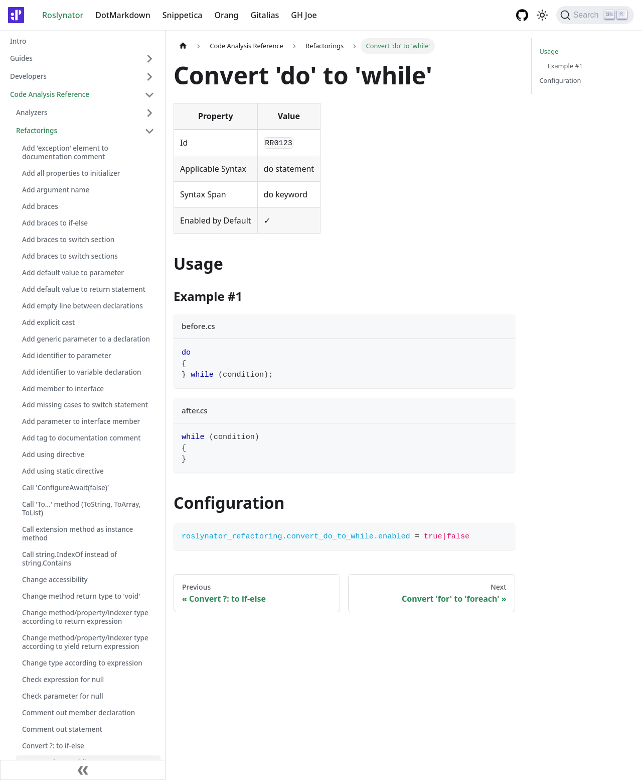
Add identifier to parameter (66, 355)
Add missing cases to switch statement (85, 404)
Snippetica (183, 15)
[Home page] (183, 46)
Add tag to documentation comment (81, 437)
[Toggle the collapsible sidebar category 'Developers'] (149, 77)
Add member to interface (63, 388)
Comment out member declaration (78, 712)
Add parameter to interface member (81, 421)
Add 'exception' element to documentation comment (65, 152)
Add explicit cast (48, 322)
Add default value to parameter (73, 272)
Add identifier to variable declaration (81, 372)
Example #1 (565, 65)
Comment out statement (62, 729)
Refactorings (36, 130)
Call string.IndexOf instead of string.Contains (69, 558)
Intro (18, 41)
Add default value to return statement (83, 289)
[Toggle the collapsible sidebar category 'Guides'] (149, 59)
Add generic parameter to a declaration (86, 339)
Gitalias (265, 15)
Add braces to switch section (68, 239)
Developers (28, 76)
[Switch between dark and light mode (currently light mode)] (542, 15)
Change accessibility (55, 579)
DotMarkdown (122, 15)
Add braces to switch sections (70, 256)
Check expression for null (63, 679)
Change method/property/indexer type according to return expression (85, 617)
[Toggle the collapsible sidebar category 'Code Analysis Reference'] (149, 95)
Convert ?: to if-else (53, 745)
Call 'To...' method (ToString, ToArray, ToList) (81, 508)
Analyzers (32, 112)
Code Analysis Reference (49, 94)
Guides (21, 58)
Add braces (40, 206)
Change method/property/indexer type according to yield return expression (85, 642)
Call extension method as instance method (77, 533)
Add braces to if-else (55, 223)
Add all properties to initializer (71, 173)
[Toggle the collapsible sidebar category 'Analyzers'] (149, 113)
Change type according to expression (82, 662)
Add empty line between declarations (82, 305)
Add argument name (55, 189)
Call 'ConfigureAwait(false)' (65, 487)
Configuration (560, 80)
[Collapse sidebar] (83, 770)
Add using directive (53, 454)
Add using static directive (63, 471)
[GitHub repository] (522, 15)
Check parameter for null (62, 696)
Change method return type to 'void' (81, 596)
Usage (549, 51)
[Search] (595, 15)
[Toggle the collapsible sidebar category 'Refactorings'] (149, 131)
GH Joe (303, 15)
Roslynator (62, 15)
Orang (226, 15)
